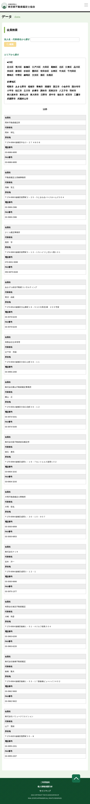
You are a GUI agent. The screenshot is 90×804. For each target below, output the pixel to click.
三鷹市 (77, 95)
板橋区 (27, 67)
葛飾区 (54, 67)
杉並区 (27, 71)
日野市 (44, 95)
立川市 (27, 91)
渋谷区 (10, 71)
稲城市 (31, 86)
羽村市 (73, 91)
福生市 (60, 95)
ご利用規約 (45, 782)
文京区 (35, 75)
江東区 (68, 67)
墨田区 (35, 71)
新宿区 (18, 71)
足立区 (10, 67)
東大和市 (34, 95)
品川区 (77, 67)
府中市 (52, 95)
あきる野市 (20, 86)
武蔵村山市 (22, 99)
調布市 (43, 91)
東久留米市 (12, 95)
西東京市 (53, 91)
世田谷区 (44, 71)
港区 (42, 75)
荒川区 (18, 67)
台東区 (54, 71)
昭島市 (10, 86)
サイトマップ (45, 791)
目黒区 (50, 75)
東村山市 (24, 95)
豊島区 (10, 75)
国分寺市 (76, 86)
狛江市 (18, 91)
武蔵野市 (11, 99)
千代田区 (71, 71)
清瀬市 (48, 86)
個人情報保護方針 (45, 786)
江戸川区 (36, 67)
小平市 (10, 91)
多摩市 (35, 91)
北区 (61, 67)
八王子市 (63, 91)
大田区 (46, 67)
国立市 (56, 86)
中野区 (18, 75)
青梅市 (39, 86)
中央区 (62, 71)
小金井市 (65, 86)
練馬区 (27, 75)
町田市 (69, 95)
